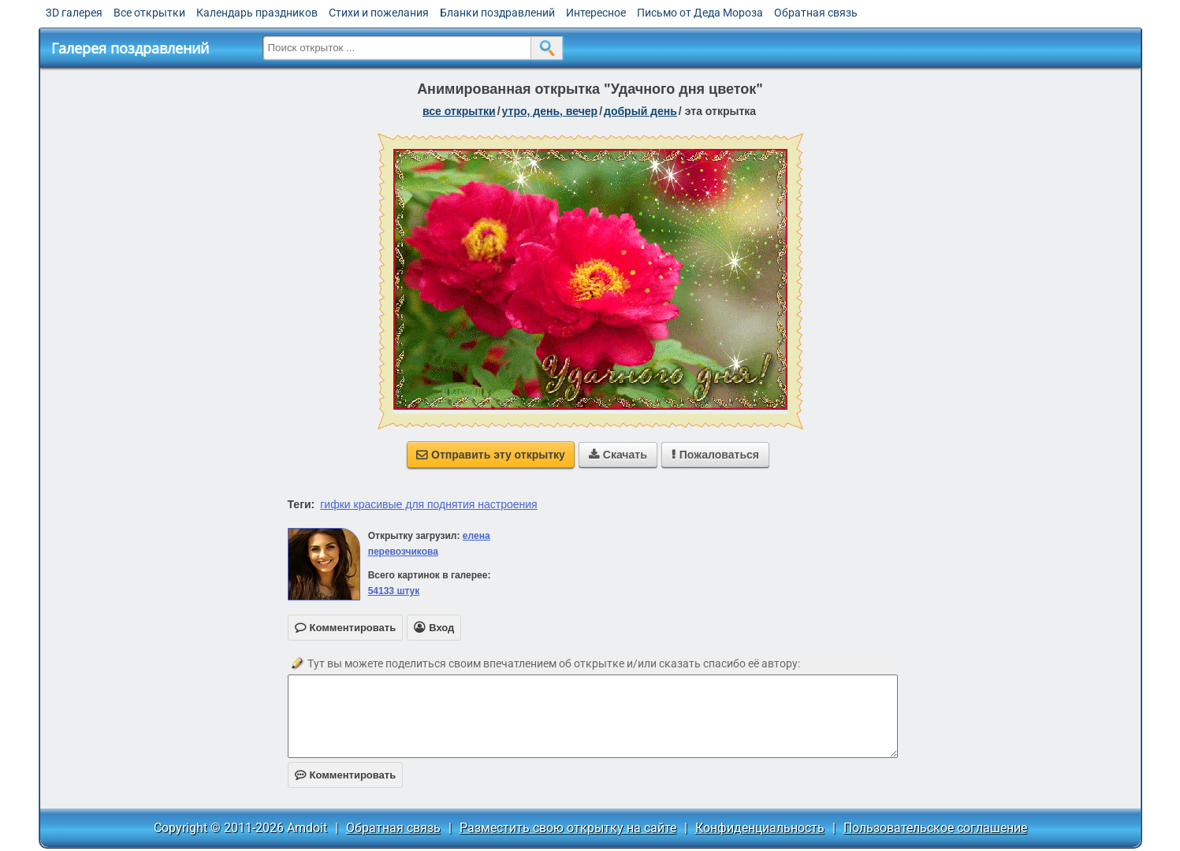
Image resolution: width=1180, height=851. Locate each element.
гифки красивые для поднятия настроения (428, 504)
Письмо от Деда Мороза (700, 12)
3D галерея (74, 12)
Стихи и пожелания (379, 12)
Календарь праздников (257, 12)
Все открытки (149, 12)
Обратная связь (816, 12)
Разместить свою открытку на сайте (568, 827)
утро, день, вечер (550, 111)
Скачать (618, 454)
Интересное (596, 12)
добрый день (640, 111)
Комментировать (345, 775)
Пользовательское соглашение (935, 827)
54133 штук (394, 590)
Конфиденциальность (760, 827)
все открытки (459, 111)
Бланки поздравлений (497, 12)
